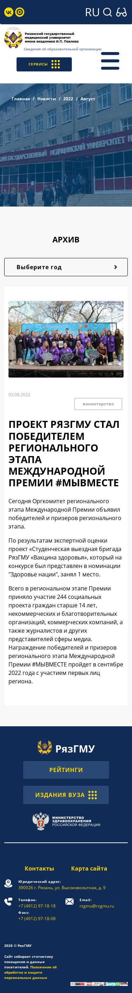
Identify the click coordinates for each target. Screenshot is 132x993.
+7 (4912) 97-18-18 (37, 903)
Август (88, 99)
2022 (68, 99)
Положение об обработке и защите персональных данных (30, 972)
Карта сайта (89, 868)
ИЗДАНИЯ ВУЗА (66, 794)
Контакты (39, 868)
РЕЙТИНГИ (66, 770)
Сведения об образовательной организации (62, 48)
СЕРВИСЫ (44, 64)
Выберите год (39, 267)
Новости (46, 99)
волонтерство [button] (98, 404)
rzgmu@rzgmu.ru (97, 903)
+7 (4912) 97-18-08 (37, 916)
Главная (21, 99)
